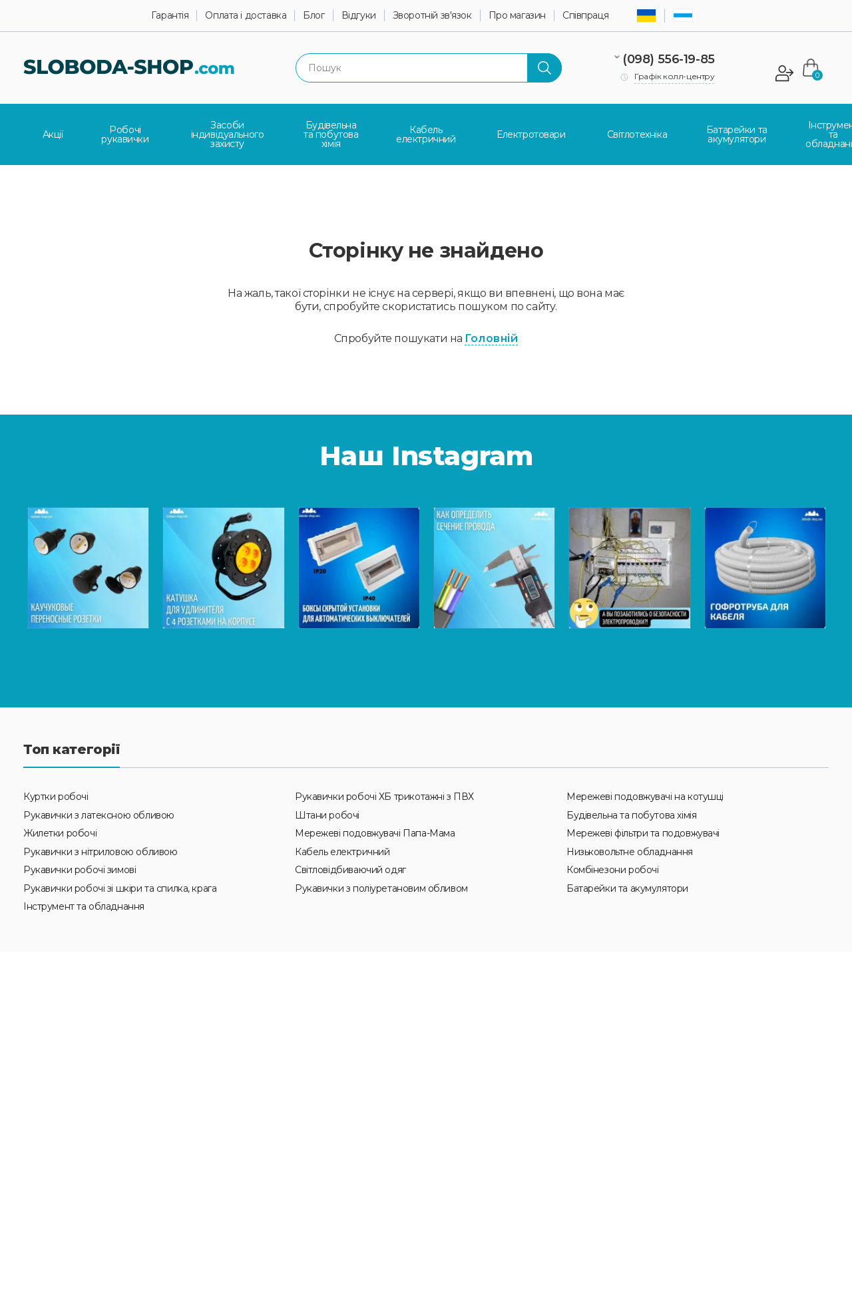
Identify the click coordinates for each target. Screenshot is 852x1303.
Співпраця (585, 15)
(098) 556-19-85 (670, 59)
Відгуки (358, 15)
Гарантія (170, 15)
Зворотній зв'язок (432, 15)
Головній (491, 332)
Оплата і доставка (245, 15)
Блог (313, 15)
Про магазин (517, 15)
